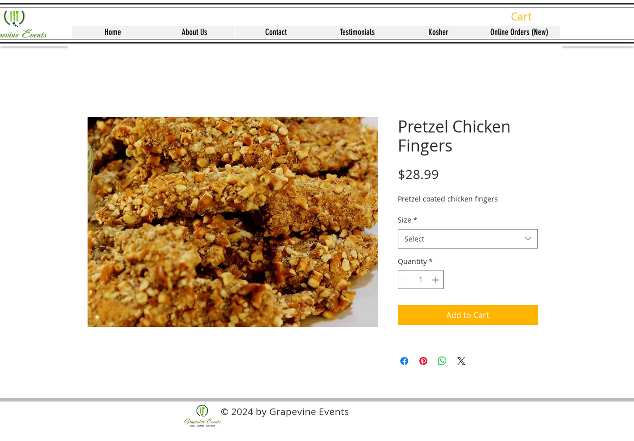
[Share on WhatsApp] (442, 361)
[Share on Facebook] (404, 361)
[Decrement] (405, 279)
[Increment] (436, 279)
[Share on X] (461, 361)
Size (407, 219)
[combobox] (468, 238)
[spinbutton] (421, 279)
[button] (529, 17)
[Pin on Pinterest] (423, 361)
